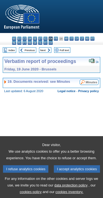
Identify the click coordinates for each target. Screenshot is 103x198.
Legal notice (67, 91)
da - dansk (30, 39)
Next (43, 50)
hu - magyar (87, 39)
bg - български (14, 39)
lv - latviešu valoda (77, 39)
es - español (19, 39)
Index (12, 50)
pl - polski (19, 43)
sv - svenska (51, 43)
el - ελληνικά (45, 39)
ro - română (30, 43)
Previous (30, 50)
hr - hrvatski (66, 39)
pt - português (25, 43)
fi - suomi (45, 43)
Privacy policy (88, 91)
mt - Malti (92, 39)
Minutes (91, 82)
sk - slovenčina (35, 43)
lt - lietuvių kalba (82, 39)
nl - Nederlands (14, 43)
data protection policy (71, 190)
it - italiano (71, 39)
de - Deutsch (35, 39)
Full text (64, 50)
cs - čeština (25, 39)
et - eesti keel (40, 39)
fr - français (56, 39)
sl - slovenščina (40, 43)
